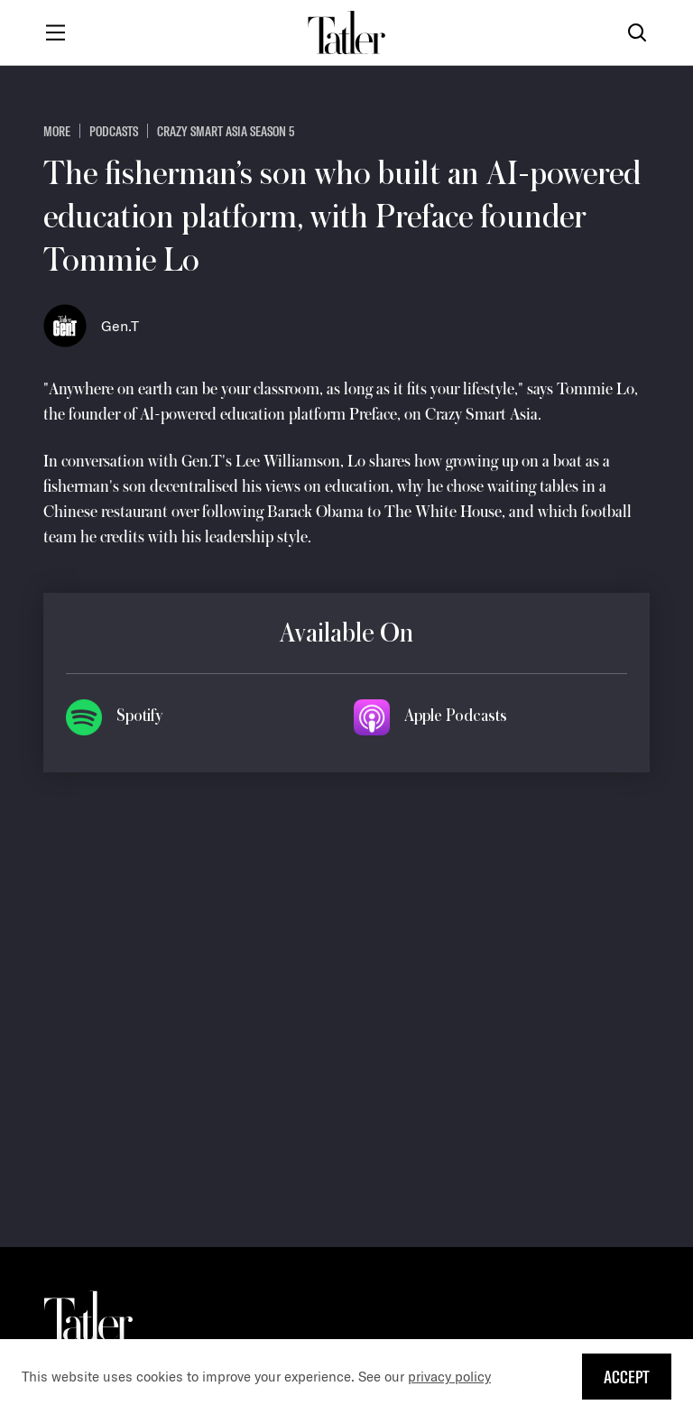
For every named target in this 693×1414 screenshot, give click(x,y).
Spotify (139, 716)
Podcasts (113, 131)
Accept (627, 1376)
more (56, 131)
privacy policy (449, 1376)
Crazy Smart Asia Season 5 (225, 131)
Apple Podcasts (455, 716)
